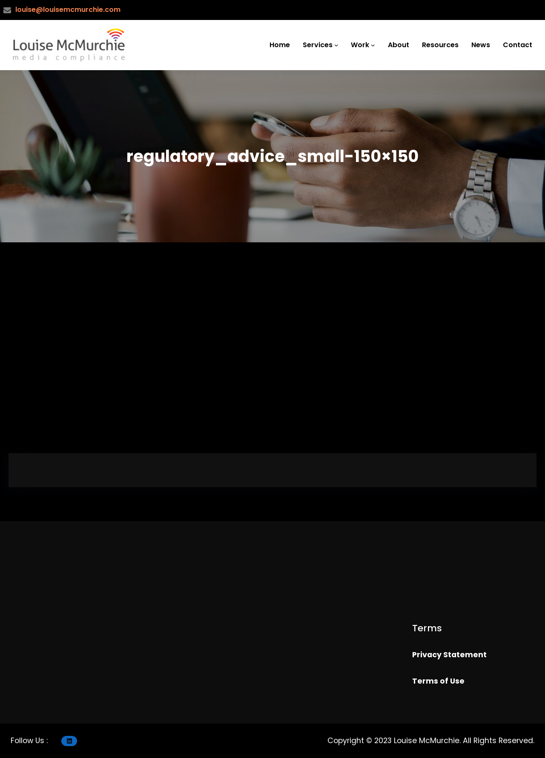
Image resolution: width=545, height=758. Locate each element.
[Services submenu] (336, 45)
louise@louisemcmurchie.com (67, 9)
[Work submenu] (373, 45)
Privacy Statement (449, 655)
